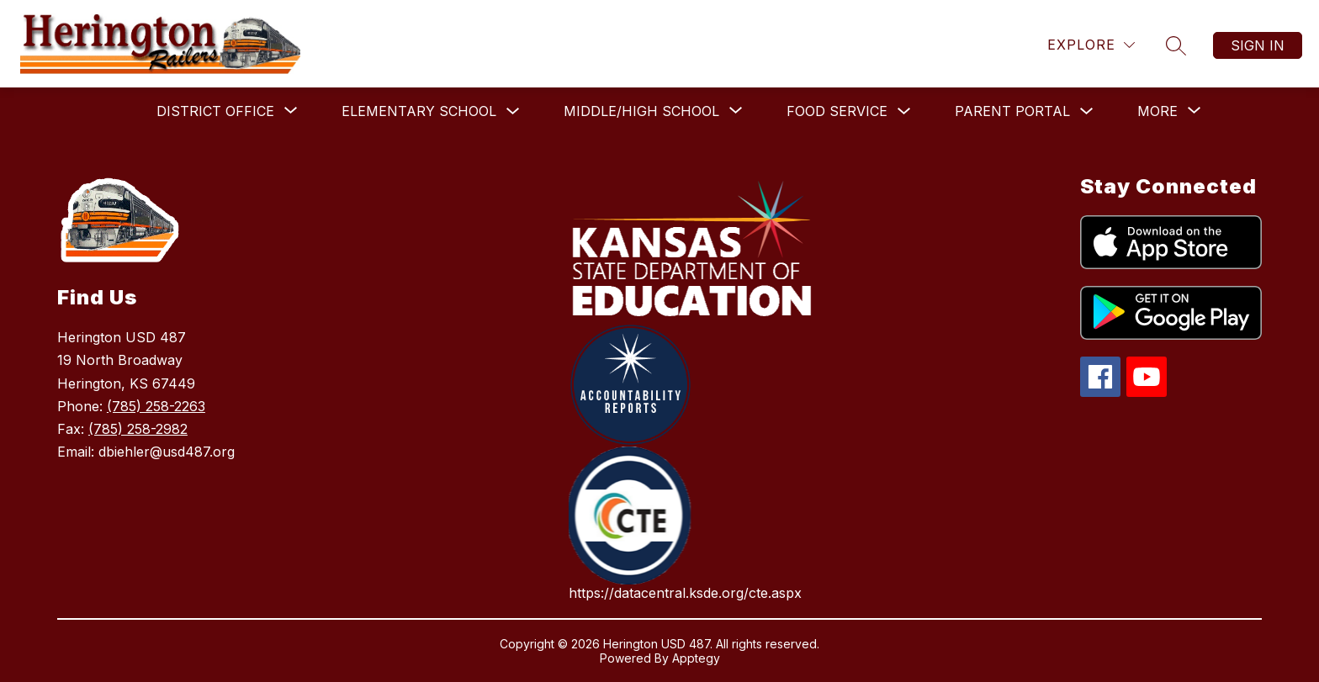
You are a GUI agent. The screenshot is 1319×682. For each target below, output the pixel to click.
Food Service (837, 111)
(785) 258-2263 (156, 406)
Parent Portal (1012, 111)
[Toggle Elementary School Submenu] (513, 111)
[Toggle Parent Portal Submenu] (1087, 111)
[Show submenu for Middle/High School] (641, 111)
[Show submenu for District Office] (215, 111)
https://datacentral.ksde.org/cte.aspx (685, 592)
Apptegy (696, 658)
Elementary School (419, 111)
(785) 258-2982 (138, 428)
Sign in (1258, 45)
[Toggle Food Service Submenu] (904, 111)
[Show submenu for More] (1157, 111)
